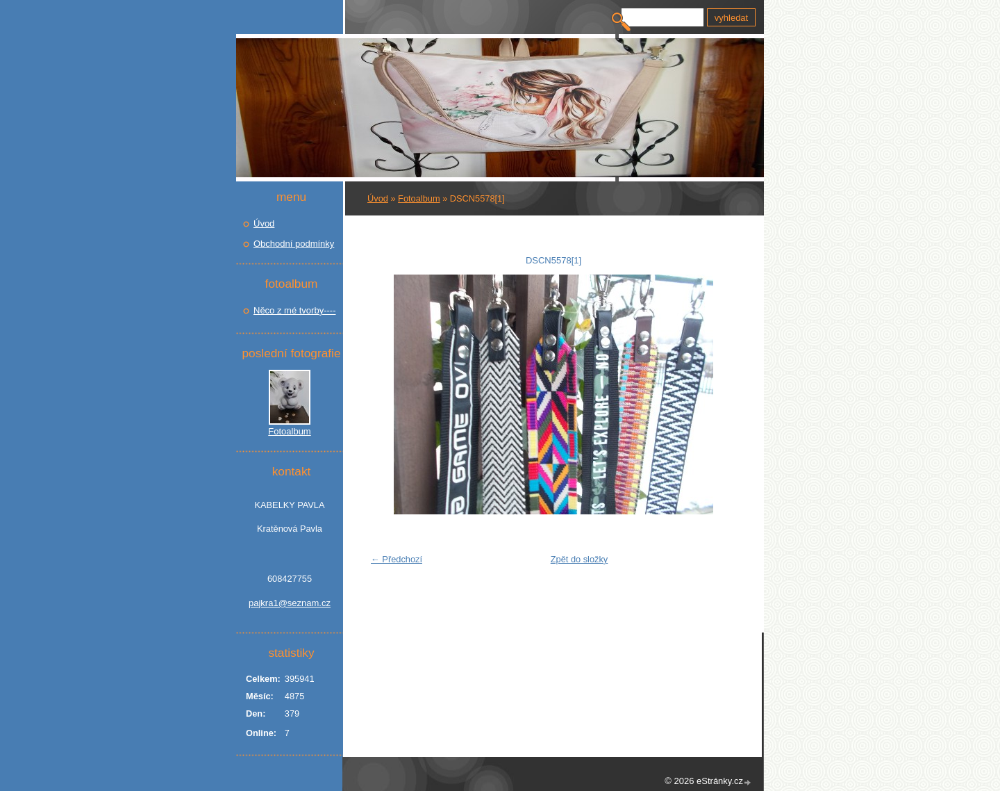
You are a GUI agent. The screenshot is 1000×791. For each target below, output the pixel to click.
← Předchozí (396, 559)
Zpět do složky (579, 559)
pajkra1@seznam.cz (290, 603)
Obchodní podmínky (293, 243)
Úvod (377, 198)
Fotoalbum (419, 198)
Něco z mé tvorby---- (294, 310)
